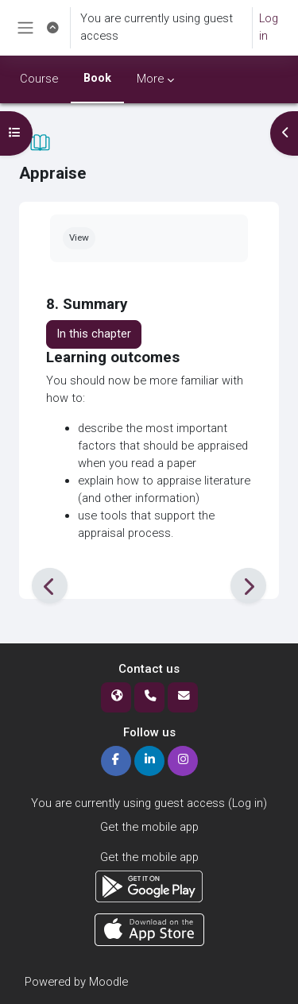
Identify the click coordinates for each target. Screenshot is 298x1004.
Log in (268, 27)
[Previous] (50, 586)
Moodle (108, 982)
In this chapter (93, 333)
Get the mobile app (149, 827)
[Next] (248, 586)
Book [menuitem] (97, 78)
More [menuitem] (150, 78)
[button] (52, 28)
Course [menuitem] (39, 78)
